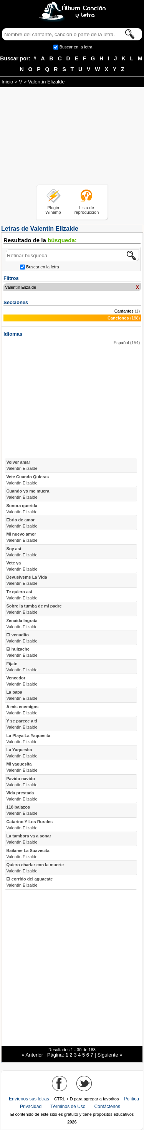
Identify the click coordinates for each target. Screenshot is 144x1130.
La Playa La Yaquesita (28, 738)
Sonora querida (21, 508)
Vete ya (21, 566)
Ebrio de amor (21, 523)
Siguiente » (109, 1055)
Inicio (7, 82)
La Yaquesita (21, 752)
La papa (21, 695)
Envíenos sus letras (29, 1099)
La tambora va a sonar (28, 839)
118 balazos (21, 810)
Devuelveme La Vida (26, 580)
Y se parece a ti (21, 724)
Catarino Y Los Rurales (29, 824)
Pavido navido (21, 781)
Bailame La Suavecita (28, 853)
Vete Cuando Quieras (27, 479)
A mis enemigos (22, 709)
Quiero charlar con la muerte (35, 867)
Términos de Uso (67, 1106)
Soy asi (21, 551)
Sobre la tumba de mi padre (33, 609)
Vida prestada (21, 796)
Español (121, 342)
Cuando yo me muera (27, 494)
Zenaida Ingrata (21, 623)
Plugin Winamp (53, 210)
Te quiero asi (21, 594)
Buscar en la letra (76, 47)
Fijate (21, 666)
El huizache (21, 652)
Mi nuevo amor (21, 537)
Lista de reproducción (86, 210)
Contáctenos (107, 1106)
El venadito (21, 637)
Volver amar (21, 465)
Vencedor (21, 681)
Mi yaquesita (21, 767)
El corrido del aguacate (29, 882)
